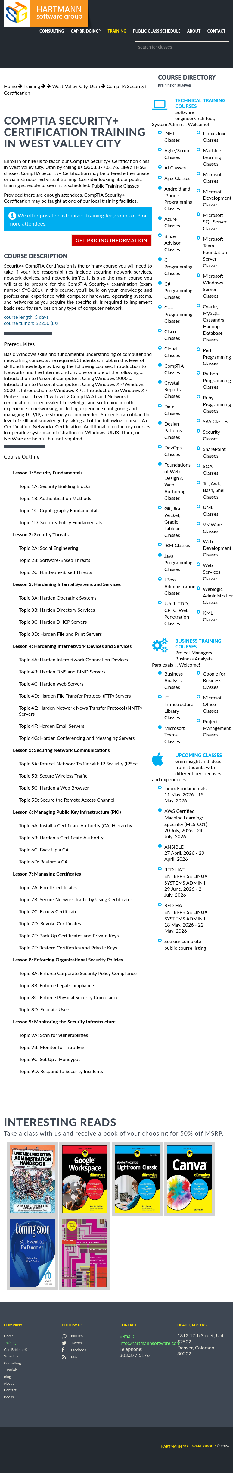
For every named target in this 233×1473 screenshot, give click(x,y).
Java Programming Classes (178, 562)
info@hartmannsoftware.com (150, 1343)
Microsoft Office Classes (213, 704)
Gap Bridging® (15, 1349)
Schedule (11, 1356)
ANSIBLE (174, 847)
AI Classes (175, 167)
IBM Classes (177, 545)
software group (188, 1446)
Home (10, 86)
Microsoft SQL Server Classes (214, 221)
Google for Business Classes (214, 680)
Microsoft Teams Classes (174, 734)
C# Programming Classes (178, 290)
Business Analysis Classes (173, 680)
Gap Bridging (86, 31)
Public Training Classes (115, 185)
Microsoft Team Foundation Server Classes (215, 252)
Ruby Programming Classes (217, 403)
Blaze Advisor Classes (172, 242)
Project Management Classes (217, 727)
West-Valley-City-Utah (76, 86)
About (194, 31)
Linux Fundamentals (185, 788)
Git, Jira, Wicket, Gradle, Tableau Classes (172, 521)
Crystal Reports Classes (172, 389)
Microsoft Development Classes (217, 197)
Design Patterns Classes (173, 430)
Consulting (51, 31)
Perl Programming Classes (217, 356)
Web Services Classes (211, 571)
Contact (216, 31)
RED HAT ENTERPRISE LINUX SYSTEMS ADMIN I (185, 911)
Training (116, 31)
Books (9, 1397)
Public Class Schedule (157, 31)
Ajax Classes (177, 178)
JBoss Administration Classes (179, 586)
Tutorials (10, 1370)
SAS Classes (215, 421)
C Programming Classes (178, 266)
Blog (7, 1376)
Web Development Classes (217, 547)
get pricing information (112, 240)
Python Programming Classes (217, 380)
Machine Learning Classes (212, 156)
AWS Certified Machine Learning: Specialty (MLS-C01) (185, 817)
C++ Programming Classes (178, 314)
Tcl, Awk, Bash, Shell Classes (214, 489)
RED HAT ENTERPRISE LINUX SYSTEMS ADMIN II (185, 875)
